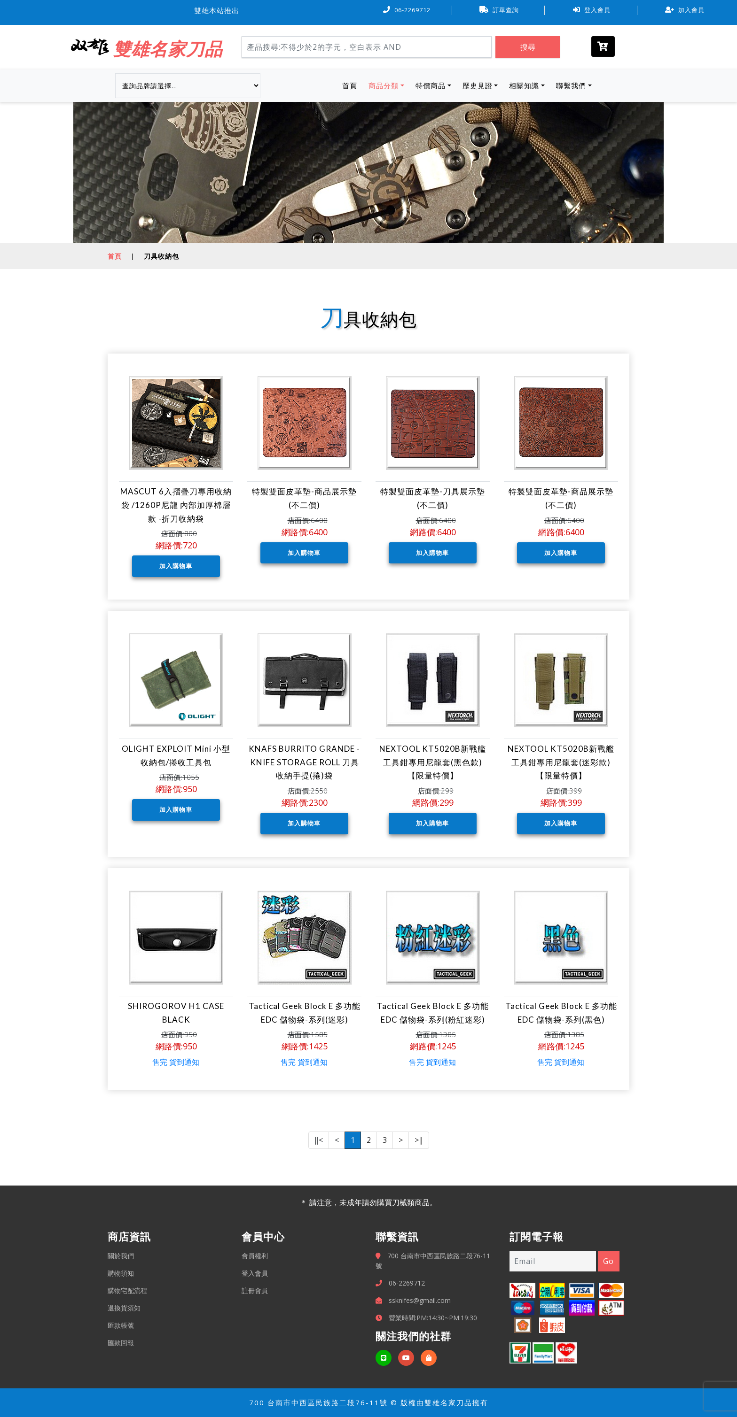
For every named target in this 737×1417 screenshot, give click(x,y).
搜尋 (527, 47)
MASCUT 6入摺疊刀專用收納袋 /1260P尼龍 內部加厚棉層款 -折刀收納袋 (176, 505)
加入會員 (685, 10)
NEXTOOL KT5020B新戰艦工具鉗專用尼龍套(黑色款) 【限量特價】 (432, 762)
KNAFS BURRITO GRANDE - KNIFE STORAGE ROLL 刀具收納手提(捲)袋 (304, 762)
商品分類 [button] (383, 85)
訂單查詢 (499, 10)
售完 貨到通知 (175, 1062)
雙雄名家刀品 (168, 48)
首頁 (351, 85)
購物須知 (121, 1273)
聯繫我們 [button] (571, 85)
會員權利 (255, 1255)
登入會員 (592, 10)
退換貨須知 (124, 1307)
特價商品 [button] (431, 85)
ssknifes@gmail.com (420, 1300)
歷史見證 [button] (478, 85)
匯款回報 (121, 1342)
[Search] (367, 47)
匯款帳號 (121, 1325)
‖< (318, 1140)
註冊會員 (255, 1290)
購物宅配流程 (127, 1290)
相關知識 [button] (524, 85)
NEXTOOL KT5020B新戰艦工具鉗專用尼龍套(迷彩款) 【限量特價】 (561, 762)
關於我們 (121, 1255)
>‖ (419, 1140)
